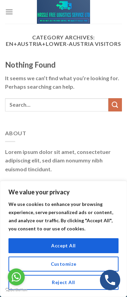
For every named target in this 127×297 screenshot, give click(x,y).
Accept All (63, 245)
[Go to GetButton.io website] (16, 290)
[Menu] (9, 11)
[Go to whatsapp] (16, 276)
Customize (64, 264)
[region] (63, 239)
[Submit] (115, 104)
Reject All (63, 282)
